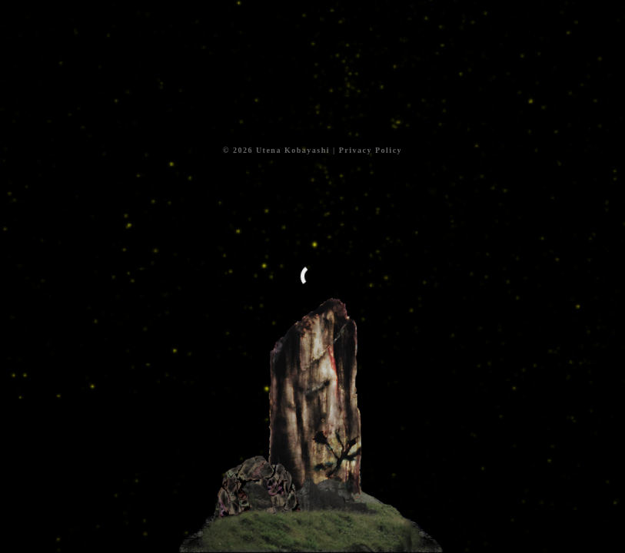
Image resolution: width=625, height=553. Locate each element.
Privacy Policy (370, 150)
